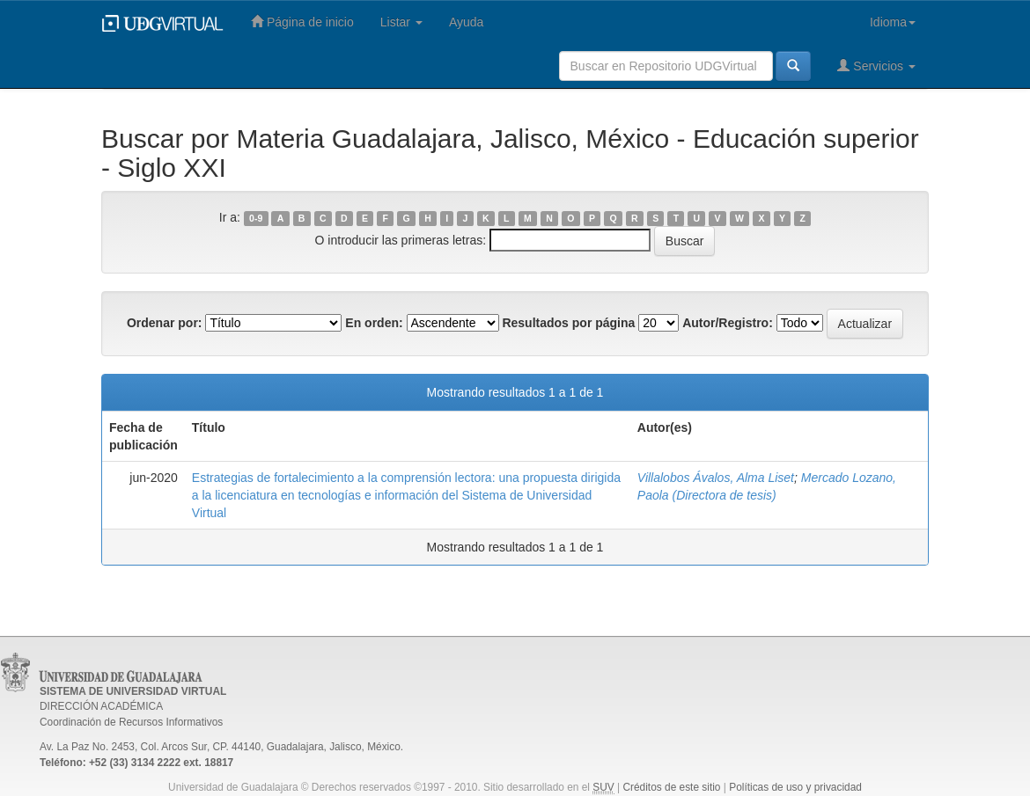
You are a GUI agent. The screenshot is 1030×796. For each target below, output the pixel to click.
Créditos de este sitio (671, 787)
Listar (401, 22)
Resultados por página (568, 323)
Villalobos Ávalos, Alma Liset (715, 478)
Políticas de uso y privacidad (795, 787)
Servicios (876, 65)
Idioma (893, 22)
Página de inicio (302, 21)
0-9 (255, 218)
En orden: (373, 323)
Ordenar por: (164, 323)
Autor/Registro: (727, 323)
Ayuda (466, 22)
